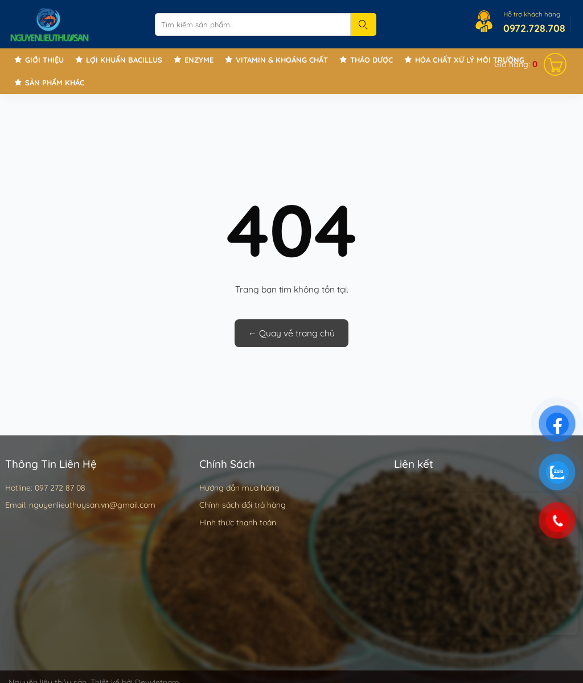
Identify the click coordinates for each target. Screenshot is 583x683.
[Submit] (363, 24)
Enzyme (199, 59)
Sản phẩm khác (54, 82)
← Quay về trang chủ (291, 333)
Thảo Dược (371, 59)
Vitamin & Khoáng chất (282, 59)
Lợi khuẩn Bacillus (124, 59)
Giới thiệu (44, 59)
